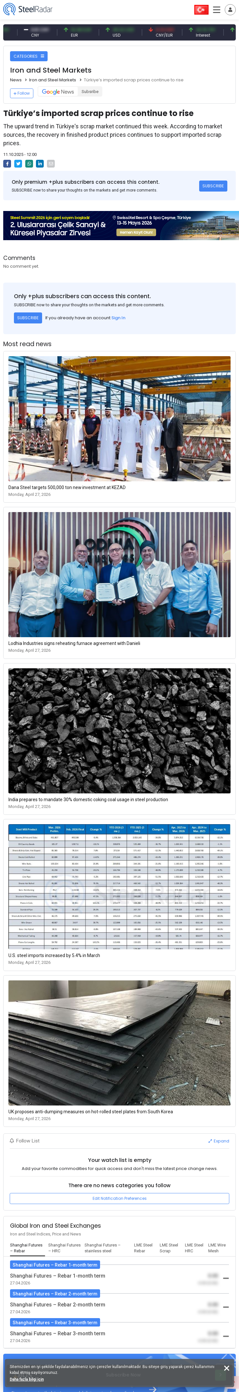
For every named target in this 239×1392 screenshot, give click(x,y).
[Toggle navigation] (230, 9)
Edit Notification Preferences (120, 1198)
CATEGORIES (29, 56)
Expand (219, 1141)
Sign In (118, 318)
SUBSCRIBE (213, 186)
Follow (22, 93)
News (16, 80)
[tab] (27, 1248)
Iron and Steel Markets (52, 80)
